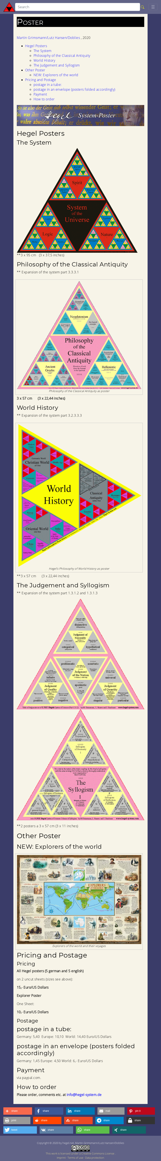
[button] (17, 1111)
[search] (77, 7)
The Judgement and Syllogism (57, 65)
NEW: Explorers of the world (56, 75)
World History (44, 60)
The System (43, 50)
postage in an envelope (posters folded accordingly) (74, 89)
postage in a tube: (48, 84)
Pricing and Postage (40, 79)
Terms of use (76, 1158)
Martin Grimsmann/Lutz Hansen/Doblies (49, 37)
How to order (44, 99)
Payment (40, 94)
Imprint (61, 1158)
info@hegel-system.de (84, 1094)
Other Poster (35, 70)
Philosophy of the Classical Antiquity (62, 55)
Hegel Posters (36, 46)
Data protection (94, 1158)
